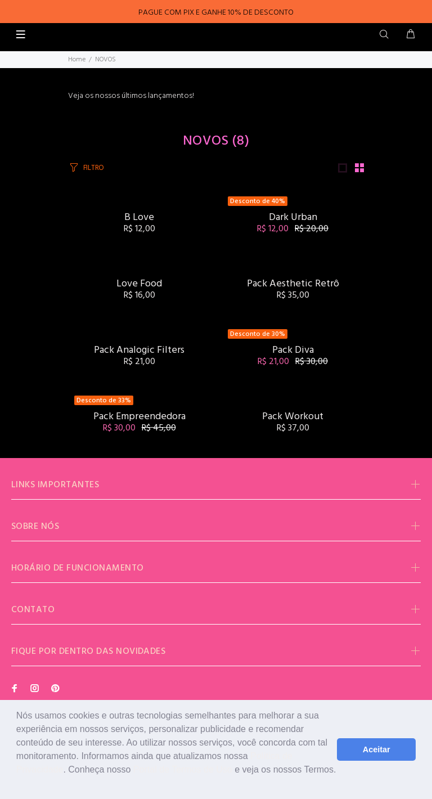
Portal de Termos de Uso (182, 769)
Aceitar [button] (376, 749)
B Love (139, 217)
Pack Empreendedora (139, 417)
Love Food (139, 284)
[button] (18, 784)
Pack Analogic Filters (139, 350)
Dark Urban (293, 217)
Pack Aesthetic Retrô (293, 284)
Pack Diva (293, 350)
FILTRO (93, 168)
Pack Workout (292, 417)
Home (77, 59)
